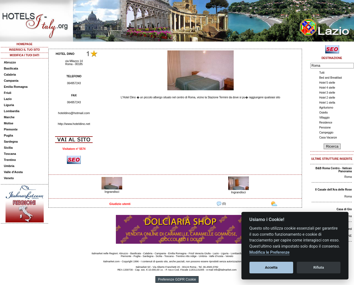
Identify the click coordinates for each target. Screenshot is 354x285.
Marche (9, 117)
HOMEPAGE (25, 44)
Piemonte (11, 129)
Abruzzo (10, 62)
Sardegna (11, 141)
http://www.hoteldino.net (74, 123)
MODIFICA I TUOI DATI (24, 55)
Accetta (271, 267)
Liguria (9, 105)
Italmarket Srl (143, 267)
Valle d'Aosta (13, 172)
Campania (11, 80)
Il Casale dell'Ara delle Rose (333, 189)
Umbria (9, 166)
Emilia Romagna (16, 86)
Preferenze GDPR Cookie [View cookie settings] (177, 279)
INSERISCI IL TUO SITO (24, 49)
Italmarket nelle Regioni (105, 253)
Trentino (10, 159)
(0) (221, 203)
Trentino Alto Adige (186, 256)
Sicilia (8, 147)
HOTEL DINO (65, 53)
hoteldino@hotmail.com (74, 113)
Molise (8, 123)
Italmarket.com (111, 261)
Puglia (8, 135)
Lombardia (11, 111)
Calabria (10, 74)
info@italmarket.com (225, 269)
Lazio (8, 99)
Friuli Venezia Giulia (200, 253)
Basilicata (11, 68)
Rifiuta (318, 267)
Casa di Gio (344, 209)
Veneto (9, 178)
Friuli (7, 92)
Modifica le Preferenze (269, 252)
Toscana (10, 153)
